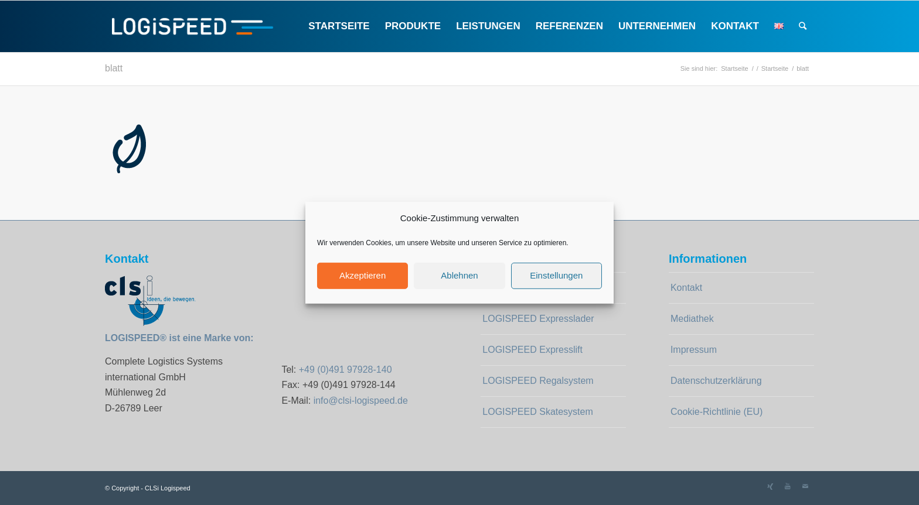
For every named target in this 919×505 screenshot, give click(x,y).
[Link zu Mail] (805, 486)
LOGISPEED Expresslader (538, 319)
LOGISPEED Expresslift (532, 350)
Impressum (693, 350)
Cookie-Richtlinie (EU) (716, 412)
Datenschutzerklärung (716, 381)
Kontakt (686, 288)
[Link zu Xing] (770, 486)
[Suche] (802, 26)
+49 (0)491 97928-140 (345, 370)
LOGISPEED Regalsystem (537, 381)
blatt (113, 68)
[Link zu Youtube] (788, 486)
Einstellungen (556, 275)
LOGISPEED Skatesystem (537, 412)
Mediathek (692, 319)
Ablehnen (459, 275)
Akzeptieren (362, 275)
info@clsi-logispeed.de (361, 401)
